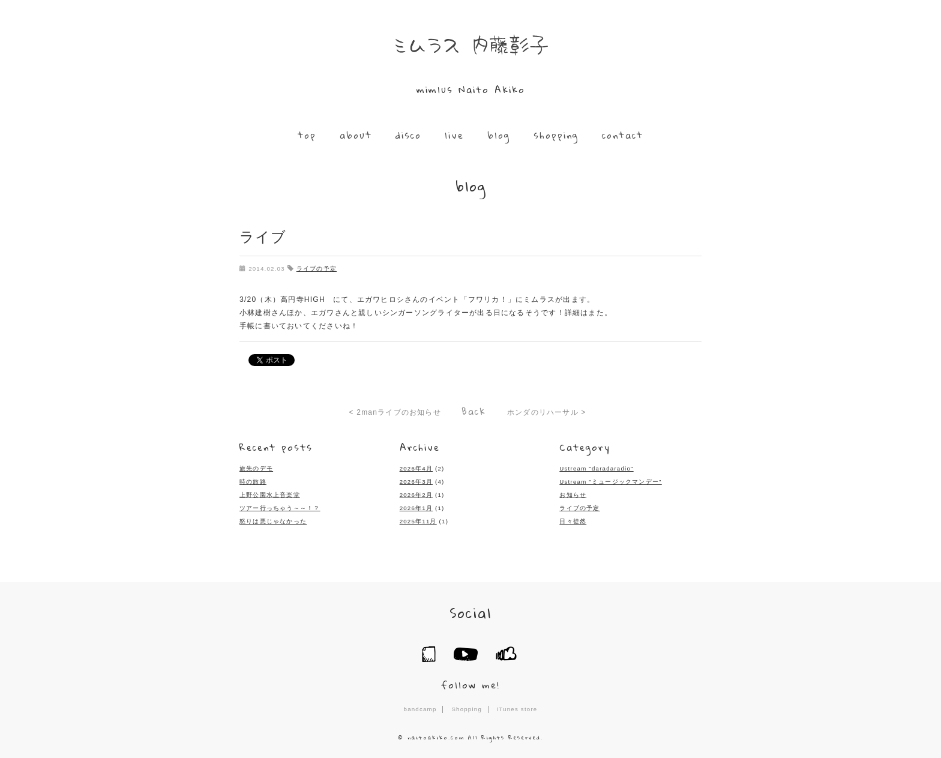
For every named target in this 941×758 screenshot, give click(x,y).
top (308, 135)
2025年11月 (418, 518)
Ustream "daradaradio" (596, 466)
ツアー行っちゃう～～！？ (279, 505)
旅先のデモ (256, 466)
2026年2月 (416, 492)
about (357, 135)
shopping (554, 135)
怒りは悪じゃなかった (273, 518)
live (454, 135)
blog (498, 135)
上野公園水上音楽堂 (269, 492)
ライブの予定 (316, 268)
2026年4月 (416, 466)
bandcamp (420, 705)
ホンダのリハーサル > (546, 411)
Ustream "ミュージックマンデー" (610, 479)
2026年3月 (416, 479)
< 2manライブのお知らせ (395, 411)
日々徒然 (572, 518)
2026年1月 (416, 505)
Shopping (467, 705)
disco (409, 135)
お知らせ (572, 492)
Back (473, 410)
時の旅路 (252, 479)
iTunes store (517, 705)
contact (621, 135)
